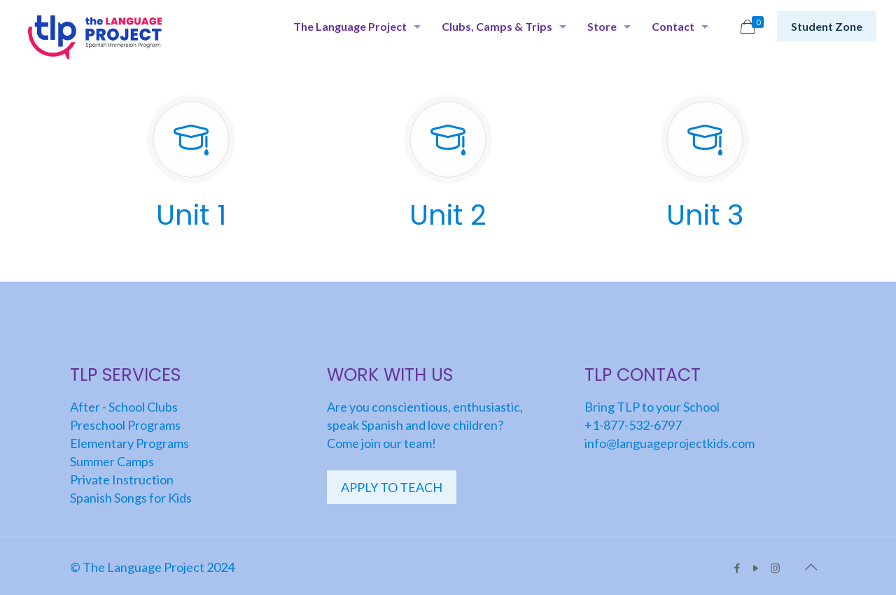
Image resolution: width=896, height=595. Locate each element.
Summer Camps (112, 461)
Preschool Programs (125, 425)
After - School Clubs (124, 406)
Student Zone (826, 26)
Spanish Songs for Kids (131, 497)
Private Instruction (122, 479)
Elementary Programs (129, 443)
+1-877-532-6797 (633, 425)
